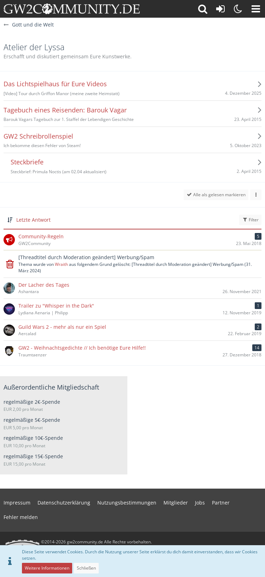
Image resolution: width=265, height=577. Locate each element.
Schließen (86, 568)
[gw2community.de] (71, 9)
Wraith (61, 264)
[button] (256, 9)
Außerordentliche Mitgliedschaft (51, 387)
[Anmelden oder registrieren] (220, 9)
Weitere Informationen (47, 568)
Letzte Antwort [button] (33, 219)
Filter (250, 220)
